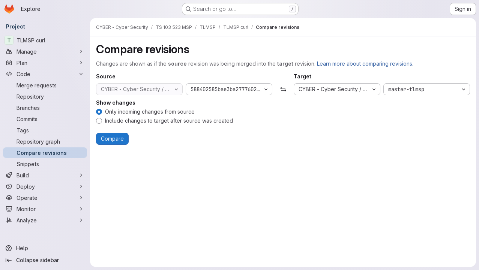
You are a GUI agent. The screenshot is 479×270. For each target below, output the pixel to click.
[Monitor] (45, 209)
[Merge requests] (45, 85)
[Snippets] (45, 164)
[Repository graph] (45, 141)
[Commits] (45, 119)
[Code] (45, 74)
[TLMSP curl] (45, 40)
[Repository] (45, 96)
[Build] (45, 175)
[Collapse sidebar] (45, 260)
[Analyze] (45, 220)
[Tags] (45, 130)
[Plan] (45, 62)
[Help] (45, 248)
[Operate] (45, 197)
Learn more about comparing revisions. (365, 63)
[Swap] (283, 89)
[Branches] (45, 107)
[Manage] (45, 51)
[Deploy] (45, 186)
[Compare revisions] (45, 152)
